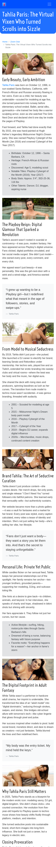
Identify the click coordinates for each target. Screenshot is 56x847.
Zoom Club (15, 42)
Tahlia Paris (8, 85)
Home (4, 42)
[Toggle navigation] (49, 4)
